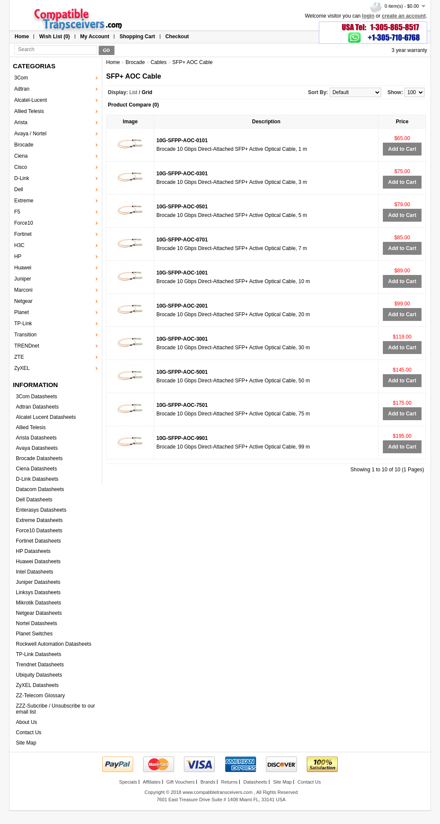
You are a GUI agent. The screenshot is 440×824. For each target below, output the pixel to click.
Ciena (21, 156)
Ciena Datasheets (36, 469)
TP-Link (23, 323)
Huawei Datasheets (38, 561)
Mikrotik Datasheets (38, 603)
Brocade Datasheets (39, 458)
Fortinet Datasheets (38, 541)
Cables (158, 62)
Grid (147, 92)
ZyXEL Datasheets (37, 685)
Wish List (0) (54, 37)
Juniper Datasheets (38, 582)
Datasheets (255, 781)
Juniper (22, 279)
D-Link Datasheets (37, 479)
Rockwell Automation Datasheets (53, 644)
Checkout (177, 37)
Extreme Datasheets (39, 520)
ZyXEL (22, 368)
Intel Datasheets (34, 572)
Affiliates (151, 781)
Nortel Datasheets (36, 623)
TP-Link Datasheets (38, 654)
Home (22, 37)
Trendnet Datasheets (40, 665)
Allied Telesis (29, 111)
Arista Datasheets (36, 438)
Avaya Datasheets (37, 448)
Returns (229, 781)
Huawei (22, 268)
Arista (21, 122)
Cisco (20, 167)
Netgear (23, 301)
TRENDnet (26, 346)
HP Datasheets (33, 551)
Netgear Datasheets (39, 613)
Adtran (21, 89)
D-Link (21, 178)
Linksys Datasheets (38, 592)
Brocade (24, 145)
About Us (26, 722)
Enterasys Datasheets (41, 510)
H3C (19, 245)
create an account (404, 16)
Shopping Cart (137, 37)
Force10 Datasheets (39, 531)
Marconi (23, 290)
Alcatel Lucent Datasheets (46, 417)
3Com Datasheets (36, 397)
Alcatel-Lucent (30, 100)
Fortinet (23, 234)
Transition (25, 335)
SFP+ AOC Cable (192, 62)
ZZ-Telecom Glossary (40, 696)
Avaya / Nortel (30, 134)
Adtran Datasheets (37, 407)
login (368, 16)
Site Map (26, 743)
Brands (207, 781)
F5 (17, 212)
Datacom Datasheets (40, 489)
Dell (18, 189)
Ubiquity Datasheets (39, 675)
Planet (21, 312)
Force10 (23, 223)
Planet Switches (34, 634)
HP (17, 256)
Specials (128, 781)
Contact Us (28, 732)
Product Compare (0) (133, 105)
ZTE (19, 357)
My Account (95, 37)
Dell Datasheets (34, 500)
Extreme (24, 201)
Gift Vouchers (180, 781)
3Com (21, 78)
